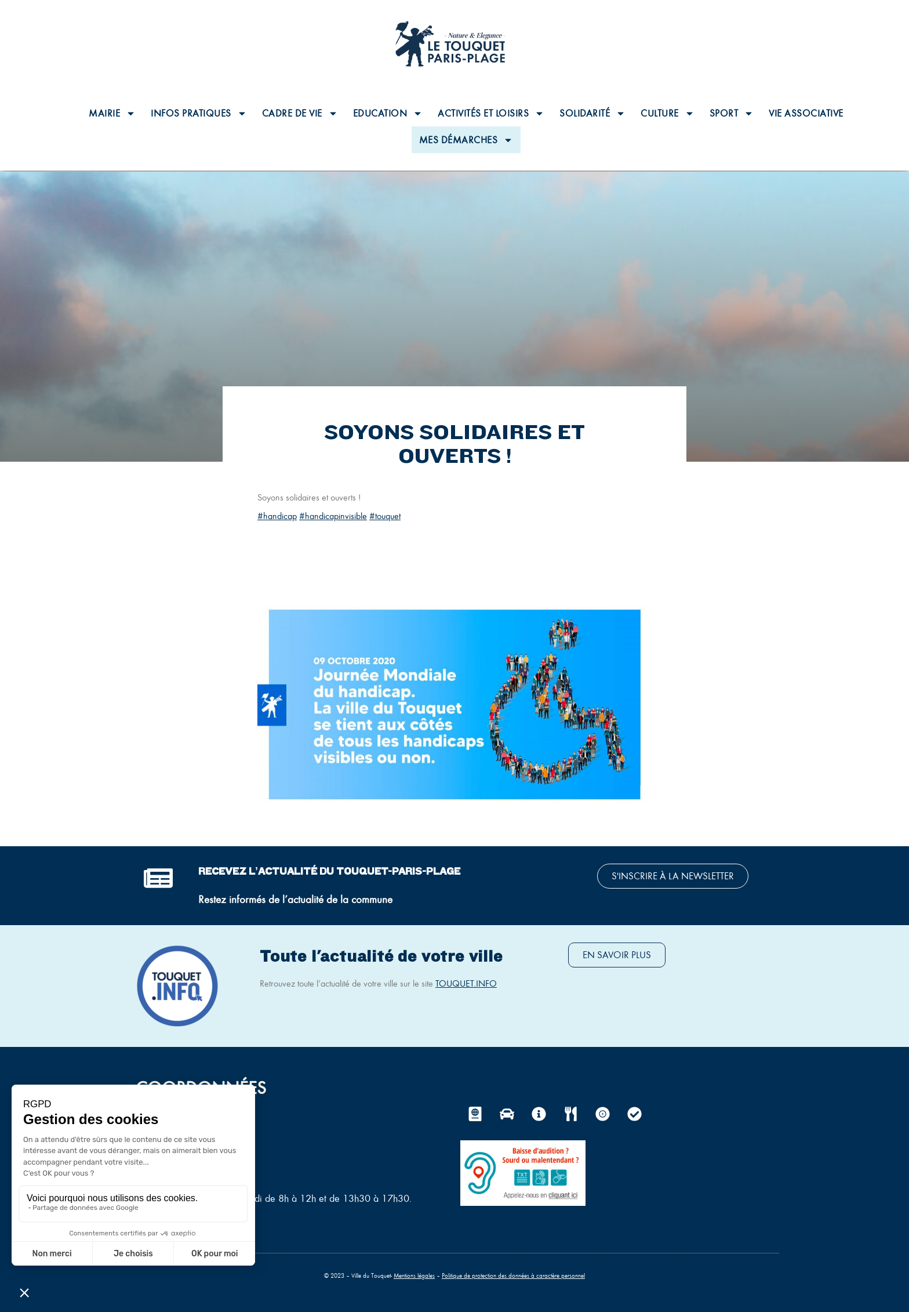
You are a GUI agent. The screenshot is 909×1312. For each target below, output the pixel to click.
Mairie (112, 113)
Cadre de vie (300, 113)
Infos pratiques (199, 113)
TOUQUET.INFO (466, 983)
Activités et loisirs (491, 113)
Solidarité (592, 113)
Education (388, 113)
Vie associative (806, 113)
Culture (668, 113)
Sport (732, 113)
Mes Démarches (466, 140)
